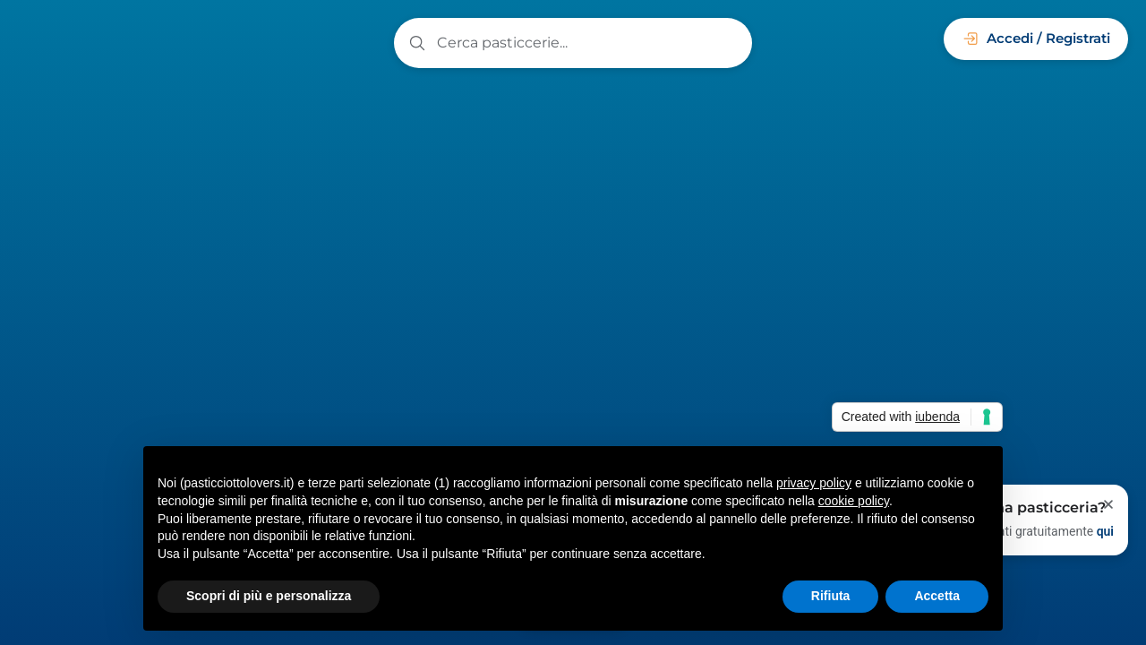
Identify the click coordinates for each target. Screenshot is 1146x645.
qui (1105, 531)
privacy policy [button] (813, 483)
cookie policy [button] (853, 501)
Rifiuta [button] (831, 596)
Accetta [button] (937, 596)
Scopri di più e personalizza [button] (268, 596)
